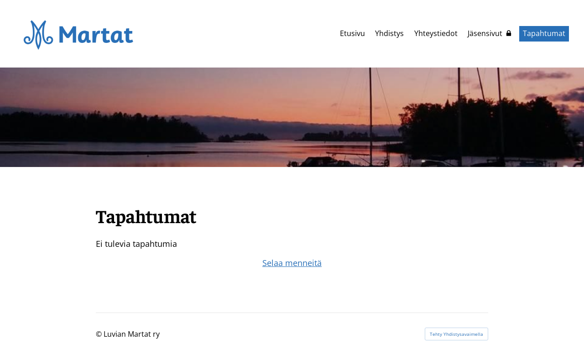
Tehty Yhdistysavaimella (456, 334)
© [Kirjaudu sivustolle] (100, 334)
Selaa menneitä (292, 262)
